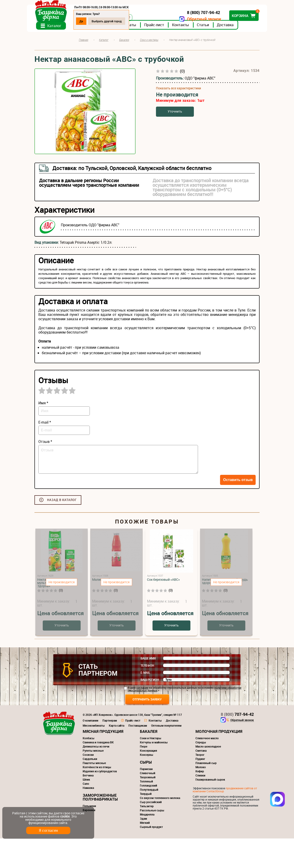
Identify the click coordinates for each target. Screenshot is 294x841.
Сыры (146, 764)
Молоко (200, 769)
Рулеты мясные (93, 753)
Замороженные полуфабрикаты (100, 799)
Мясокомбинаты (94, 728)
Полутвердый (149, 792)
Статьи (210, 27)
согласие (142, 690)
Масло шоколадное (208, 749)
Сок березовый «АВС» (163, 582)
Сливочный (147, 775)
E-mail (145, 675)
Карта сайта (116, 728)
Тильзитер (147, 808)
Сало (86, 786)
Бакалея (148, 733)
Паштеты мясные (94, 765)
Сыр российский (151, 804)
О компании (90, 723)
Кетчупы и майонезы (154, 745)
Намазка (88, 790)
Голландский (148, 788)
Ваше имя (148, 661)
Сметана (200, 753)
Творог (199, 757)
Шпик (86, 782)
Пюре (143, 749)
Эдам (143, 821)
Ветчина (88, 778)
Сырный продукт (151, 829)
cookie (65, 816)
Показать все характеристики (178, 90)
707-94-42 (237, 717)
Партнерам (109, 723)
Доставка (232, 27)
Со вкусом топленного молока (160, 800)
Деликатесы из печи (96, 749)
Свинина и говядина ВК (98, 745)
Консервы (146, 757)
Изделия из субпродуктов (100, 774)
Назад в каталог (62, 502)
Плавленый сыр (206, 765)
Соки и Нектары (150, 740)
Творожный (147, 780)
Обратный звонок (196, 19)
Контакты (188, 27)
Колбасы (88, 740)
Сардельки (90, 761)
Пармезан (146, 771)
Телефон (147, 668)
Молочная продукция (218, 733)
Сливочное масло (207, 740)
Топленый (146, 784)
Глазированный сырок (210, 782)
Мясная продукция (103, 733)
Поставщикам (137, 728)
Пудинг (200, 761)
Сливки (200, 778)
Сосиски (88, 757)
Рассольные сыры (152, 813)
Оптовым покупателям (166, 728)
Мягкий (145, 825)
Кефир (199, 774)
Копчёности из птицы (97, 769)
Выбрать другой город (114, 21)
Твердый (146, 796)
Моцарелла (147, 817)
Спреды (200, 745)
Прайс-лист (162, 27)
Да (88, 21)
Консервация (148, 753)
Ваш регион (150, 682)
